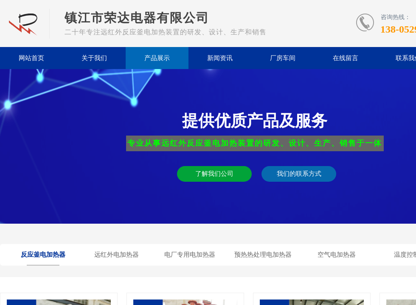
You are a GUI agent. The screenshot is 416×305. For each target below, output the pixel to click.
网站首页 (31, 58)
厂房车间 (282, 58)
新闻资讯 (220, 58)
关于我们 (94, 58)
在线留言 (345, 58)
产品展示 (157, 58)
